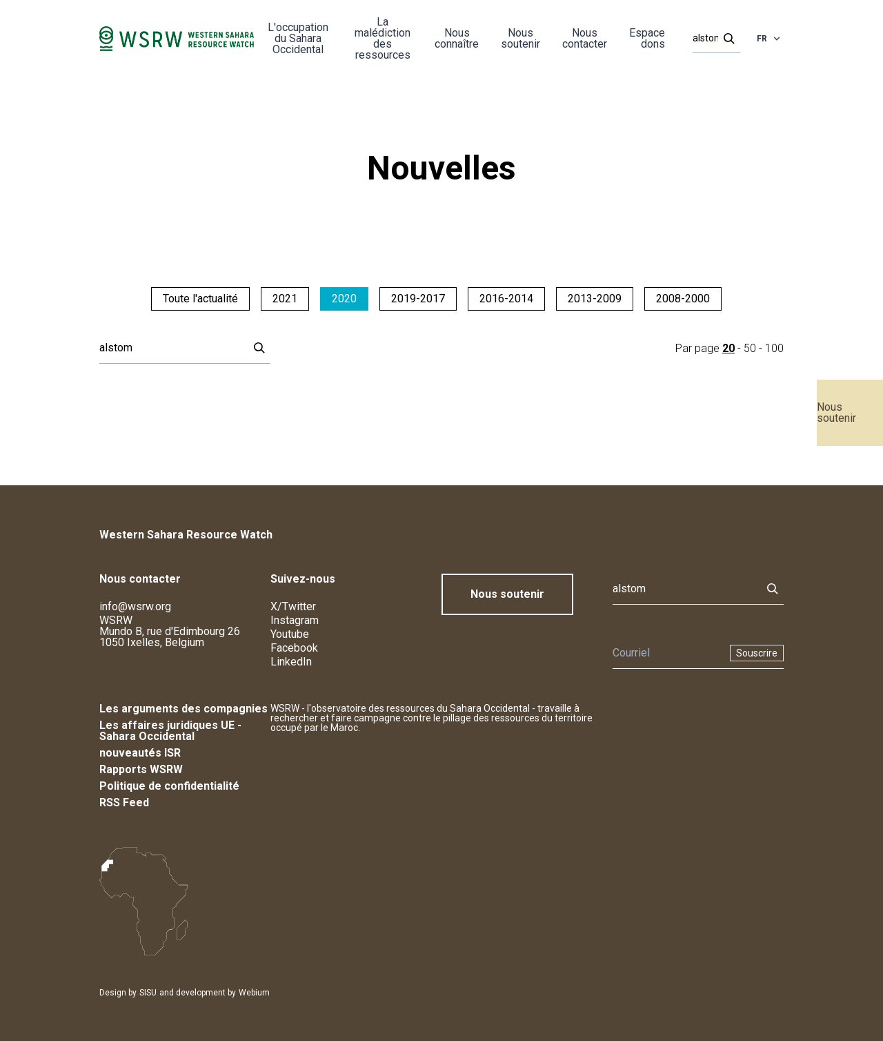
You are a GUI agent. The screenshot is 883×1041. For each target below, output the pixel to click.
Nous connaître (457, 38)
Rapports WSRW (141, 769)
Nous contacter (584, 38)
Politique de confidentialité (169, 785)
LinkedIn (291, 661)
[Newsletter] (667, 653)
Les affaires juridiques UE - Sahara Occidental (170, 731)
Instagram (294, 620)
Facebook (294, 647)
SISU (148, 993)
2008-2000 (683, 298)
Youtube (289, 634)
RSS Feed (124, 802)
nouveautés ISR (140, 752)
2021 (284, 298)
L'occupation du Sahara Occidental (298, 38)
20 (728, 348)
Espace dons (647, 38)
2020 (344, 298)
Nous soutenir (836, 412)
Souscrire (756, 653)
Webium (254, 993)
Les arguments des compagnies (183, 708)
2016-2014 (506, 298)
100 (774, 348)
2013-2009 (595, 298)
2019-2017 (418, 298)
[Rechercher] (712, 39)
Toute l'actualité (200, 298)
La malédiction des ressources (382, 38)
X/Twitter (293, 606)
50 (750, 348)
